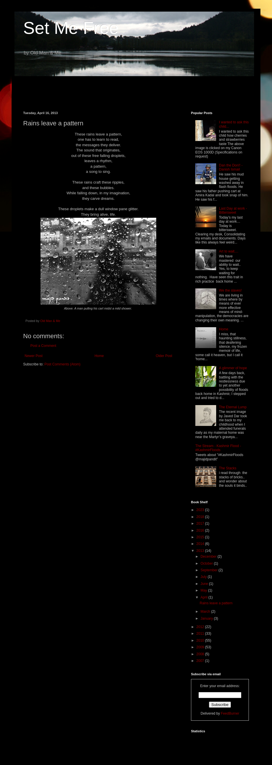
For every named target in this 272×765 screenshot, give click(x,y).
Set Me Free (71, 28)
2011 (200, 634)
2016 (200, 530)
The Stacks (227, 468)
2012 (200, 627)
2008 (200, 654)
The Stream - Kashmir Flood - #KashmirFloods (218, 448)
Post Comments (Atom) (62, 364)
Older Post (164, 356)
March (206, 612)
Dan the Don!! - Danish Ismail (230, 167)
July (204, 577)
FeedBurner (230, 713)
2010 (200, 640)
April (204, 597)
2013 (200, 551)
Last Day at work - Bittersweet (233, 210)
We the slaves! (230, 290)
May (204, 590)
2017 (200, 523)
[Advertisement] (136, 89)
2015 (200, 537)
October (207, 563)
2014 (200, 544)
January (207, 618)
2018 (200, 517)
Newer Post (34, 356)
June (205, 584)
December (209, 556)
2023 (200, 510)
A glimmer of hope (233, 368)
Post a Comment (43, 346)
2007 (200, 661)
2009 (200, 647)
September (209, 570)
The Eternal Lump (233, 407)
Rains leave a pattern (216, 603)
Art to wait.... (228, 251)
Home (99, 356)
